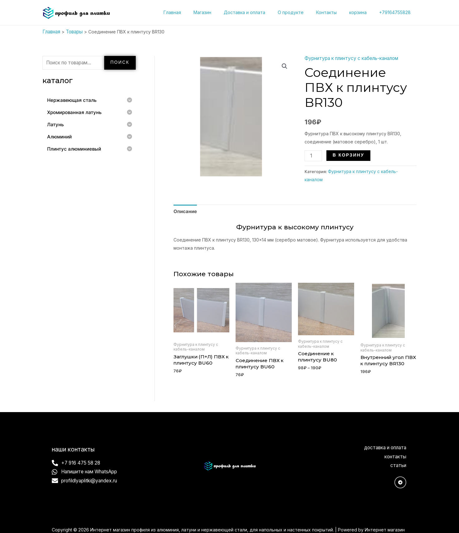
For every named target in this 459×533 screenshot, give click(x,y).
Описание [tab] (184, 201)
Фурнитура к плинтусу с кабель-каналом (349, 57)
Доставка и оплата (261, 12)
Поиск (119, 61)
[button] (285, 65)
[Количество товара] (312, 154)
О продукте (304, 12)
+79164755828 (397, 12)
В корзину (347, 154)
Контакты (335, 12)
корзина (363, 12)
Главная (196, 12)
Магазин (223, 12)
